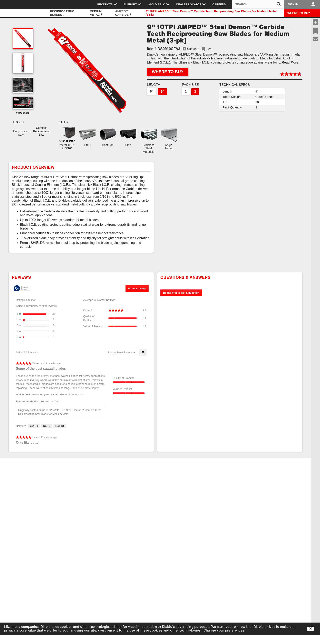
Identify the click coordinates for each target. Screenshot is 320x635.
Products (107, 4)
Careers (219, 4)
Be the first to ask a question (181, 292)
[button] (89, 69)
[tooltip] (22, 288)
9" (162, 91)
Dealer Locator (191, 4)
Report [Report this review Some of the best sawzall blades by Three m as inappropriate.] (60, 425)
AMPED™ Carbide (122, 13)
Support (132, 4)
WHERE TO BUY (298, 13)
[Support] (315, 39)
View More (23, 113)
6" (151, 91)
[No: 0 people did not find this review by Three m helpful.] (46, 426)
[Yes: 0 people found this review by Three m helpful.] (34, 426)
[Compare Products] (315, 22)
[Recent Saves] (315, 31)
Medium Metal (95, 13)
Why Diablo (159, 4)
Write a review (138, 289)
